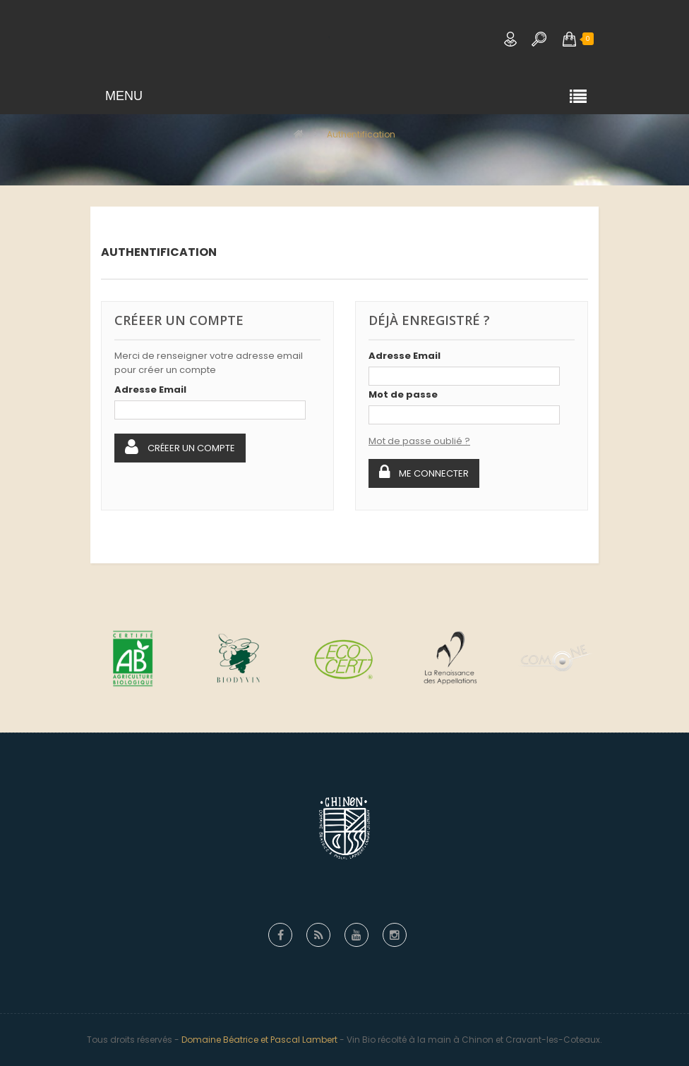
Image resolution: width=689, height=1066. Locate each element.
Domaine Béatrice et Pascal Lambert (259, 1040)
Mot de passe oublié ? (419, 441)
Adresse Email (150, 389)
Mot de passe (403, 394)
